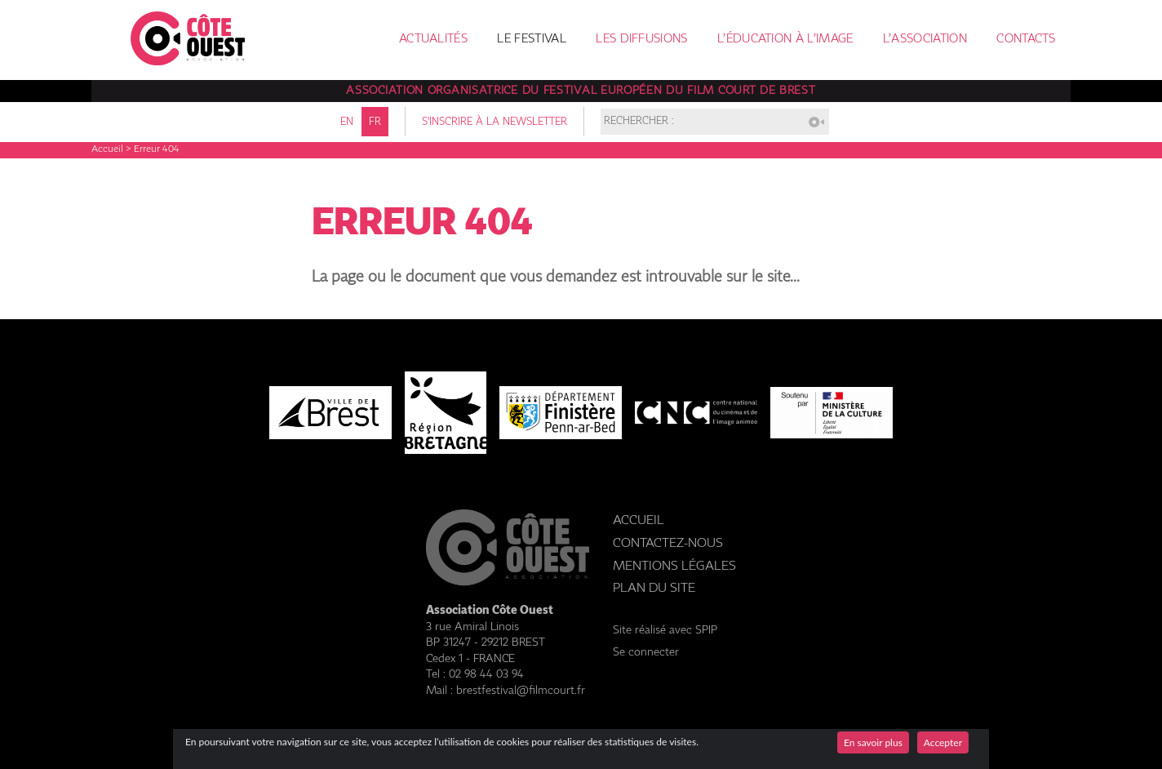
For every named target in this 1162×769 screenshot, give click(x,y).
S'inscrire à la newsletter (494, 122)
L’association (925, 39)
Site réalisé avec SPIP (665, 630)
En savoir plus (873, 742)
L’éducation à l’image (785, 39)
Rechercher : (639, 122)
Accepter (943, 742)
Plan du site (654, 588)
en (346, 122)
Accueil (107, 149)
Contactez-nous (668, 543)
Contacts (1025, 39)
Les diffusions (641, 39)
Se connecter (646, 652)
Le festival (531, 39)
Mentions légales (674, 566)
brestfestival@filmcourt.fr (520, 690)
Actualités (433, 39)
